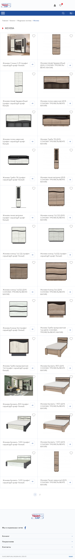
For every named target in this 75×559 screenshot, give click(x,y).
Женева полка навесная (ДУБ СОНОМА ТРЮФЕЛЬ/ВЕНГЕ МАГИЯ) (53, 103)
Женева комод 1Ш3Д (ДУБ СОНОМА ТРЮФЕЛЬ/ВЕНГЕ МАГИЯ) (15, 291)
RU (71, 13)
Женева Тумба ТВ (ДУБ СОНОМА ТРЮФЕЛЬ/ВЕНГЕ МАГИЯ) (52, 141)
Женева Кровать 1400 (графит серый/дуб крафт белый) (16, 443)
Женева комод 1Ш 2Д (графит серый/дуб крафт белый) (16, 254)
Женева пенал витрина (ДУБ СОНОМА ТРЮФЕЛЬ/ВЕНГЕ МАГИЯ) (52, 179)
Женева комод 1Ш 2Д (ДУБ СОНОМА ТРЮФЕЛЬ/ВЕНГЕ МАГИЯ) (52, 217)
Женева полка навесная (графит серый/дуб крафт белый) (14, 141)
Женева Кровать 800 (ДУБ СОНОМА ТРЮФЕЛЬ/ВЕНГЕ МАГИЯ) (52, 368)
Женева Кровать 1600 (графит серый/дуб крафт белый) (16, 481)
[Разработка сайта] (71, 556)
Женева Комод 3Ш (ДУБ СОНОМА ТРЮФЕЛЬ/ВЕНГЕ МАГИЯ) (52, 291)
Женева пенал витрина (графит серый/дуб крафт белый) (14, 217)
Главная (5, 21)
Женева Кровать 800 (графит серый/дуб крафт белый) (16, 405)
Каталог (12, 21)
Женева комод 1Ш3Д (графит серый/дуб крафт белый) (53, 254)
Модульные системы (24, 21)
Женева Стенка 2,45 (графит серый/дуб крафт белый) (15, 64)
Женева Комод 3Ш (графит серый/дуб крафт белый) (15, 329)
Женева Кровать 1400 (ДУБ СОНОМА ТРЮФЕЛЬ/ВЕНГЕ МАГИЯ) (52, 406)
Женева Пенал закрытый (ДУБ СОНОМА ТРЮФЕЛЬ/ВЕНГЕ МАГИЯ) (53, 482)
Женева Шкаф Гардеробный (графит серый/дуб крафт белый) (15, 103)
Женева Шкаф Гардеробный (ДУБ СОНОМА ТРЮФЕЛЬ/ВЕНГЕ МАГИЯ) (52, 65)
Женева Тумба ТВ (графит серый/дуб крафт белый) (14, 178)
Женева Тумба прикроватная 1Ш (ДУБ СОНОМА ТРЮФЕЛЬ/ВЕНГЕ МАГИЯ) (53, 330)
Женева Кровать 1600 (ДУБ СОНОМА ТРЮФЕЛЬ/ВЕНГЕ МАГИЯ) (52, 444)
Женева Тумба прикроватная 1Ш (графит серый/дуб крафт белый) (15, 368)
